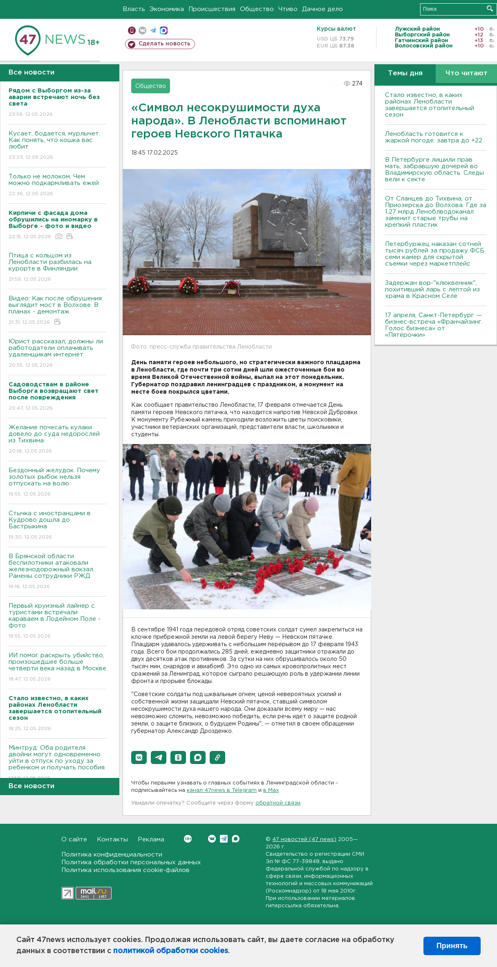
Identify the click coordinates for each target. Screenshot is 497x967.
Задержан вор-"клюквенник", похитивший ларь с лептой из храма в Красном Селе (432, 289)
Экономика (167, 9)
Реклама (151, 839)
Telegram (224, 839)
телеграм (153, 30)
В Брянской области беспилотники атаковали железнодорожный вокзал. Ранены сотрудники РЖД (57, 572)
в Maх (271, 790)
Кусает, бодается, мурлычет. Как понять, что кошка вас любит (57, 146)
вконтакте (142, 30)
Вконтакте (188, 839)
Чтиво (288, 9)
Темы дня (405, 73)
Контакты (112, 839)
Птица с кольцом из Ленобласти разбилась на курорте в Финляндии (57, 268)
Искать (490, 8)
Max (236, 839)
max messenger (164, 30)
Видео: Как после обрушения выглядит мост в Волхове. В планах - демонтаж (57, 311)
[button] (139, 757)
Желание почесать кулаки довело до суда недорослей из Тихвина (57, 440)
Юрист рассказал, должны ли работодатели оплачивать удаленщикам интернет (57, 354)
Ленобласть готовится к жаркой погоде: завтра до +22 (433, 137)
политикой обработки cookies (170, 951)
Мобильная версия (132, 30)
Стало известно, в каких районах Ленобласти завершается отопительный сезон (429, 104)
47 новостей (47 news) (304, 839)
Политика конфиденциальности (111, 854)
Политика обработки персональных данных (131, 862)
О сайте (74, 839)
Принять (452, 946)
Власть (134, 9)
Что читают (467, 73)
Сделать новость (164, 43)
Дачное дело (322, 9)
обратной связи (277, 803)
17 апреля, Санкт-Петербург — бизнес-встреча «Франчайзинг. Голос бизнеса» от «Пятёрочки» (434, 325)
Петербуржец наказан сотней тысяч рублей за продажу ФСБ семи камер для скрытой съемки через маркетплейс (434, 253)
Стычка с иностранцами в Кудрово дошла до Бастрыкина (57, 526)
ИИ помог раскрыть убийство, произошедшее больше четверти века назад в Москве (57, 668)
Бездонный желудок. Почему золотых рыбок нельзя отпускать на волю (57, 483)
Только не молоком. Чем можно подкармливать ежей (57, 185)
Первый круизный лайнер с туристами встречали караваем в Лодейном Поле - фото (57, 621)
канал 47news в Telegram (222, 790)
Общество (257, 9)
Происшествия (211, 9)
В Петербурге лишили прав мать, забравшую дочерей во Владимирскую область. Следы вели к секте (434, 169)
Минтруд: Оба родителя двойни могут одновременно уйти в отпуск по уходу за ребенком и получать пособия (57, 763)
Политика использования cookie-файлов (125, 870)
